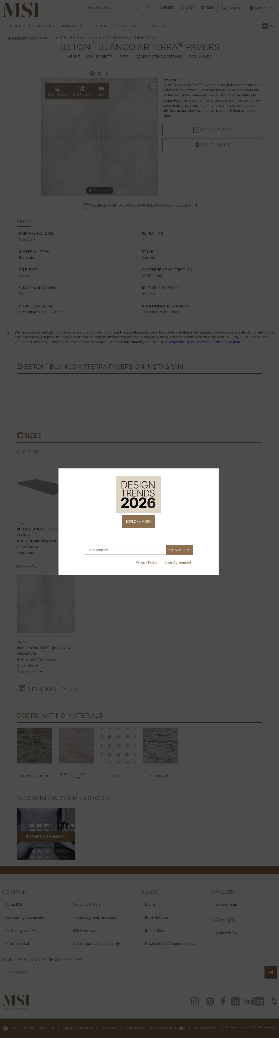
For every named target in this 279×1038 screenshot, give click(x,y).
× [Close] (213, 474)
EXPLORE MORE (138, 521)
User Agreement (178, 562)
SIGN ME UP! (179, 550)
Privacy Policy (147, 562)
